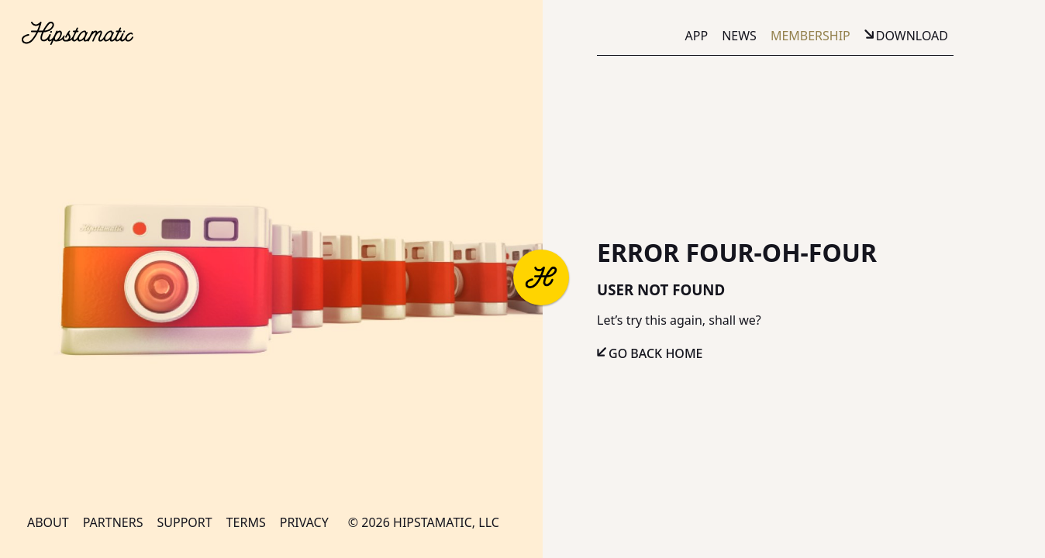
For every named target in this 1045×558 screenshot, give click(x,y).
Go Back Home (656, 353)
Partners (113, 522)
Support (184, 522)
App (697, 35)
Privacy (304, 522)
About (48, 522)
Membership (810, 35)
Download (912, 35)
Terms (246, 522)
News (739, 35)
